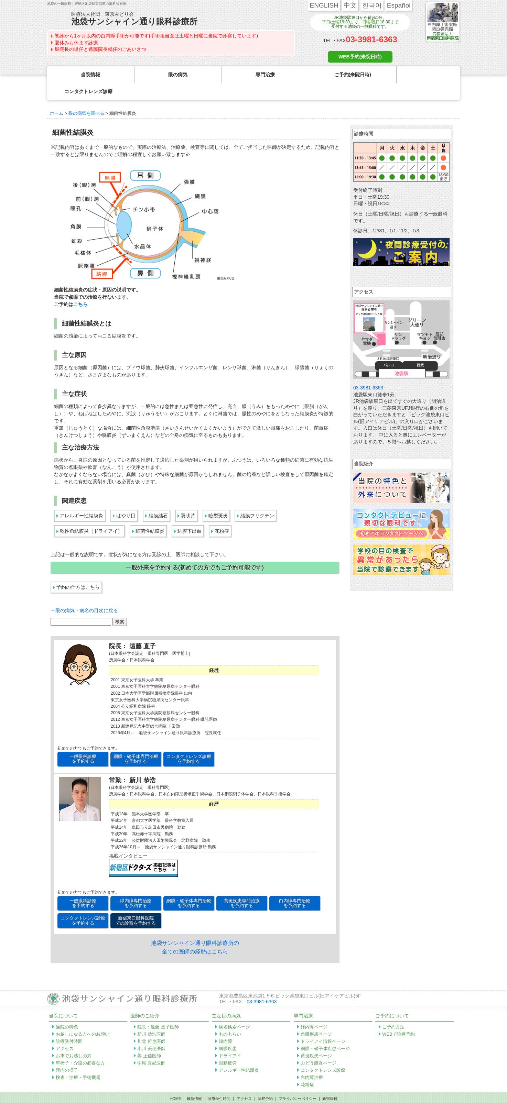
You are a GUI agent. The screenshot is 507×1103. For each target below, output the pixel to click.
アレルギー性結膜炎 (81, 498)
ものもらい (230, 1017)
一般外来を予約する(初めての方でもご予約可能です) (195, 551)
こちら (80, 287)
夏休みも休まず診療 (76, 42)
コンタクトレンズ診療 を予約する (188, 742)
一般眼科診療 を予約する (82, 742)
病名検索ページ (234, 1010)
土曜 (335, 22)
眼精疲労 (228, 1046)
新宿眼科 (329, 1082)
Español (399, 5)
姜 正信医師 (149, 1038)
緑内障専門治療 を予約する (135, 886)
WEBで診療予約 (398, 1017)
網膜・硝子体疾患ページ (325, 1031)
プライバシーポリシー (297, 1082)
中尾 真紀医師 (151, 1046)
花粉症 (222, 514)
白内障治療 (312, 1060)
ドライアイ (230, 1038)
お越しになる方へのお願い (82, 1017)
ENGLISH (324, 5)
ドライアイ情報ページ (323, 1024)
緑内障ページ (314, 1010)
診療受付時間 (69, 1024)
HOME (175, 1082)
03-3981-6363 (371, 39)
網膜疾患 (228, 1031)
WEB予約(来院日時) (360, 56)
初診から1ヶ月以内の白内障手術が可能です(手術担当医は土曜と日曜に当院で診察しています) (156, 35)
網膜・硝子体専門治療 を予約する (136, 742)
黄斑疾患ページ (316, 1038)
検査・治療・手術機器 (78, 1060)
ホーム (56, 96)
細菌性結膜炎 (150, 514)
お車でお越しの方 (73, 1038)
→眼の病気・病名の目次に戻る (84, 593)
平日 (326, 22)
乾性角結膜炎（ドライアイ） (91, 514)
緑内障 (225, 1024)
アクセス (65, 1031)
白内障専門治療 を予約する (294, 886)
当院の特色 (67, 1010)
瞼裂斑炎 (218, 498)
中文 (350, 5)
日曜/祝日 (371, 22)
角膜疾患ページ (316, 1017)
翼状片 (188, 498)
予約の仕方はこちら (78, 570)
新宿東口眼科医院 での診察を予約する (136, 903)
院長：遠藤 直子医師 (158, 1010)
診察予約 (265, 1082)
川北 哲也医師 (151, 1024)
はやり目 (126, 498)
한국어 (372, 5)
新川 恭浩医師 (151, 1017)
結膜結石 (158, 498)
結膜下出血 (189, 514)
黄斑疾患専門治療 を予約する (242, 886)
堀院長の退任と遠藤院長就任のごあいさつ (100, 49)
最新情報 (194, 1082)
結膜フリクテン (257, 498)
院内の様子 (67, 1053)
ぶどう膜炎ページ (318, 1046)
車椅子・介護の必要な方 (80, 1046)
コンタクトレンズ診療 (323, 1053)
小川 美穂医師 (151, 1031)
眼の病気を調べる (86, 96)
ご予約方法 (393, 1010)
